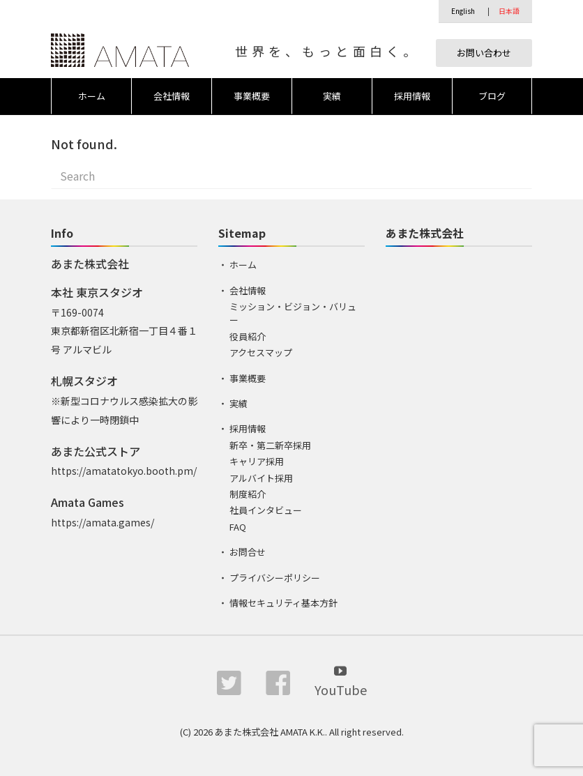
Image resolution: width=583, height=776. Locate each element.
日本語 (509, 11)
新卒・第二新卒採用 (270, 445)
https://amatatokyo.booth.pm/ (124, 471)
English (463, 11)
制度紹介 (247, 494)
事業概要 (252, 95)
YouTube (341, 680)
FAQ (237, 526)
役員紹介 (247, 336)
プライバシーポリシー (274, 577)
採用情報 (412, 95)
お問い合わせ (484, 52)
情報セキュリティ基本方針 (283, 602)
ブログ (492, 95)
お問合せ (247, 551)
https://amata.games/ (102, 522)
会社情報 (171, 95)
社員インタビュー (265, 510)
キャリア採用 (256, 461)
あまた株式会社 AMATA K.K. (270, 731)
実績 (332, 95)
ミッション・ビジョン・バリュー (292, 313)
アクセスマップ (260, 352)
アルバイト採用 (261, 478)
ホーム (91, 95)
